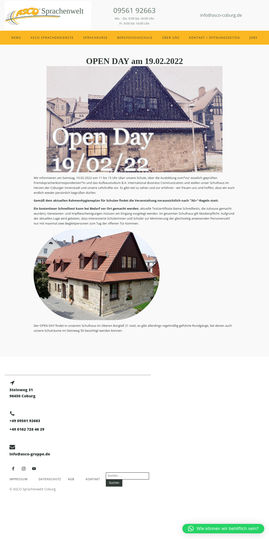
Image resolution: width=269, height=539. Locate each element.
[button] (223, 528)
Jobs (253, 38)
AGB (71, 479)
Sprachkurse (95, 38)
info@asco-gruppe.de (29, 454)
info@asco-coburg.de (221, 15)
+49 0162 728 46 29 (26, 429)
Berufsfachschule (135, 38)
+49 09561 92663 (24, 420)
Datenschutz (50, 479)
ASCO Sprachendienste (52, 38)
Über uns (170, 38)
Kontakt (93, 479)
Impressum (18, 479)
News (16, 38)
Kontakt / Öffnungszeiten (214, 38)
